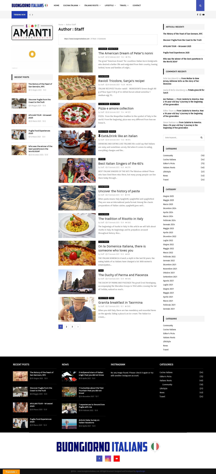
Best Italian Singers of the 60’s (120, 163)
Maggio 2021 (168, 293)
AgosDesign (140, 471)
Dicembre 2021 (169, 264)
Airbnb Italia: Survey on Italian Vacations (89, 421)
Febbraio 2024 (169, 220)
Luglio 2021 (168, 285)
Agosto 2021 (168, 281)
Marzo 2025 (168, 204)
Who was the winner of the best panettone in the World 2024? (40, 148)
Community (103, 49)
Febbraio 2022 (169, 256)
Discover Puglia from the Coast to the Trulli (40, 100)
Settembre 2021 (170, 277)
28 (123, 85)
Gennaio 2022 (169, 260)
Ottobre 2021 (169, 273)
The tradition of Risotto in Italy (120, 219)
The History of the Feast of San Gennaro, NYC (40, 85)
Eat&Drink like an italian (117, 136)
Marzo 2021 (168, 301)
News (165, 176)
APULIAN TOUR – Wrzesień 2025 (177, 46)
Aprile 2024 (168, 212)
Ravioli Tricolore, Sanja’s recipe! (121, 81)
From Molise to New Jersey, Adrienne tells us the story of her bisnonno (181, 81)
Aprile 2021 (168, 297)
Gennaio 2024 (169, 224)
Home (56, 5)
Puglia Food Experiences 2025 (176, 53)
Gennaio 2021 (169, 309)
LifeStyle (109, 5)
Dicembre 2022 (169, 236)
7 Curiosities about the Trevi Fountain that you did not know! (91, 390)
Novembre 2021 (170, 269)
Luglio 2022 (168, 240)
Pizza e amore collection (116, 108)
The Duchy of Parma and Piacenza (123, 275)
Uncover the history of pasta (119, 191)
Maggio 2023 (168, 228)
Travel (123, 5)
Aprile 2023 (168, 232)
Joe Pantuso (168, 99)
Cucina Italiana (70, 5)
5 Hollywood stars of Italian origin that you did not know (91, 373)
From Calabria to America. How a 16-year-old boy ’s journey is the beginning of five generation (183, 102)
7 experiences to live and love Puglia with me (92, 405)
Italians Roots (91, 5)
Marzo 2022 (168, 252)
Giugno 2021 (168, 289)
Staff (74, 25)
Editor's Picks (114, 104)
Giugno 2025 (168, 196)
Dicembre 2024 (169, 208)
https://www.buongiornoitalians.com (76, 39)
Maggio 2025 (168, 200)
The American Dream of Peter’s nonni (125, 53)
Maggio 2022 (168, 248)
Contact (137, 5)
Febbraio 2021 (169, 305)
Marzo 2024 (168, 216)
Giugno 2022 (168, 244)
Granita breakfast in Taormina (120, 302)
